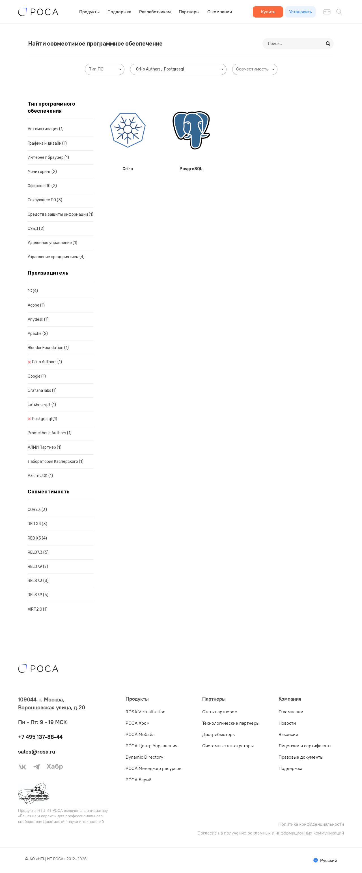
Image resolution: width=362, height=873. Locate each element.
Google (37, 376)
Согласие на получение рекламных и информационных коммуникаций (270, 833)
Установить (300, 11)
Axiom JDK (40, 475)
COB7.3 (37, 509)
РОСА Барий (138, 779)
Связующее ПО (45, 200)
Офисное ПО (42, 185)
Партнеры (189, 11)
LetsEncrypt (42, 404)
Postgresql (44, 418)
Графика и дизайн (47, 143)
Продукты (89, 11)
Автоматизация (46, 129)
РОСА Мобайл (140, 734)
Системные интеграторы (228, 745)
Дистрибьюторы (219, 734)
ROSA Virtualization (145, 711)
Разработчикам (155, 11)
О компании (219, 11)
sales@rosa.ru (36, 751)
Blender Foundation (48, 347)
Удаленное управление (52, 242)
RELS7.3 (38, 580)
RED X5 (37, 538)
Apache (38, 333)
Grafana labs (42, 390)
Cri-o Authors (47, 362)
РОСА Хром (138, 723)
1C (33, 290)
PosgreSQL (191, 168)
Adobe (36, 305)
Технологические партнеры (230, 723)
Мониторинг (42, 171)
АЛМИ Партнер (44, 447)
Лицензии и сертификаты (305, 745)
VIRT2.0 (38, 609)
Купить (268, 11)
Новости (287, 723)
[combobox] (104, 69)
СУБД (36, 228)
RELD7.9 (38, 566)
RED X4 (37, 523)
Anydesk (38, 319)
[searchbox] (106, 69)
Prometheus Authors (50, 433)
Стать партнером (220, 711)
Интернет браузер (48, 157)
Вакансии (288, 734)
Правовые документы (301, 757)
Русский (328, 860)
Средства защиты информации (60, 214)
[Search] (328, 43)
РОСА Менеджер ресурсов (153, 768)
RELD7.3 (38, 552)
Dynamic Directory (144, 757)
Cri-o (127, 168)
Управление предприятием (56, 256)
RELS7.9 (38, 594)
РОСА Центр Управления (151, 745)
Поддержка (119, 11)
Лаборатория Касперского (55, 461)
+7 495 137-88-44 (40, 736)
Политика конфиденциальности (311, 824)
